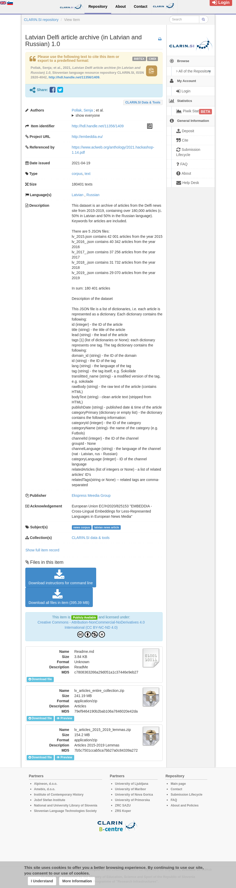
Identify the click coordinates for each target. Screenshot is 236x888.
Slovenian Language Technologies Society (65, 811)
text (87, 174)
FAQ (174, 800)
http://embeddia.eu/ (87, 137)
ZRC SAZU (123, 805)
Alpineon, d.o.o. (45, 784)
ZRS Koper (123, 811)
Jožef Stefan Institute (49, 800)
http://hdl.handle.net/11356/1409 (74, 77)
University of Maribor (130, 789)
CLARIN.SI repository (41, 20)
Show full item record (42, 550)
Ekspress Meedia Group (91, 495)
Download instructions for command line (61, 577)
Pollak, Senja (82, 110)
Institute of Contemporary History (58, 794)
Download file (40, 679)
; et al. (112, 113)
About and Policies (185, 805)
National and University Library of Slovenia (65, 805)
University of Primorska (132, 800)
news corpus (81, 527)
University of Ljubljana (131, 784)
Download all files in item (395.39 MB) (59, 597)
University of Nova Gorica (134, 794)
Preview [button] (64, 718)
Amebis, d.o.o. (44, 789)
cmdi (152, 58)
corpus (77, 174)
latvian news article (106, 527)
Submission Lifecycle (186, 794)
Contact (176, 789)
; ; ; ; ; (112, 113)
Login (221, 2)
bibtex (139, 58)
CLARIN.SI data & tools (143, 102)
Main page (178, 784)
